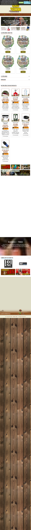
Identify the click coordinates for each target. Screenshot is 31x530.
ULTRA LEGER (8, 48)
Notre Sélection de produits (9, 85)
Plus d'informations (27, 3)
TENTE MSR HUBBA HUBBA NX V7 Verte (5, 100)
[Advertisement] (15, 191)
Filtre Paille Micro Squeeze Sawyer (25, 125)
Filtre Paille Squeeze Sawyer (5, 151)
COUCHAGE (23, 48)
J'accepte (21, 2)
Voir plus (8, 51)
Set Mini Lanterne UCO (15, 125)
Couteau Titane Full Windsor (5, 126)
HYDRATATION (23, 68)
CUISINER (8, 68)
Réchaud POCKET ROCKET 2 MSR (15, 100)
